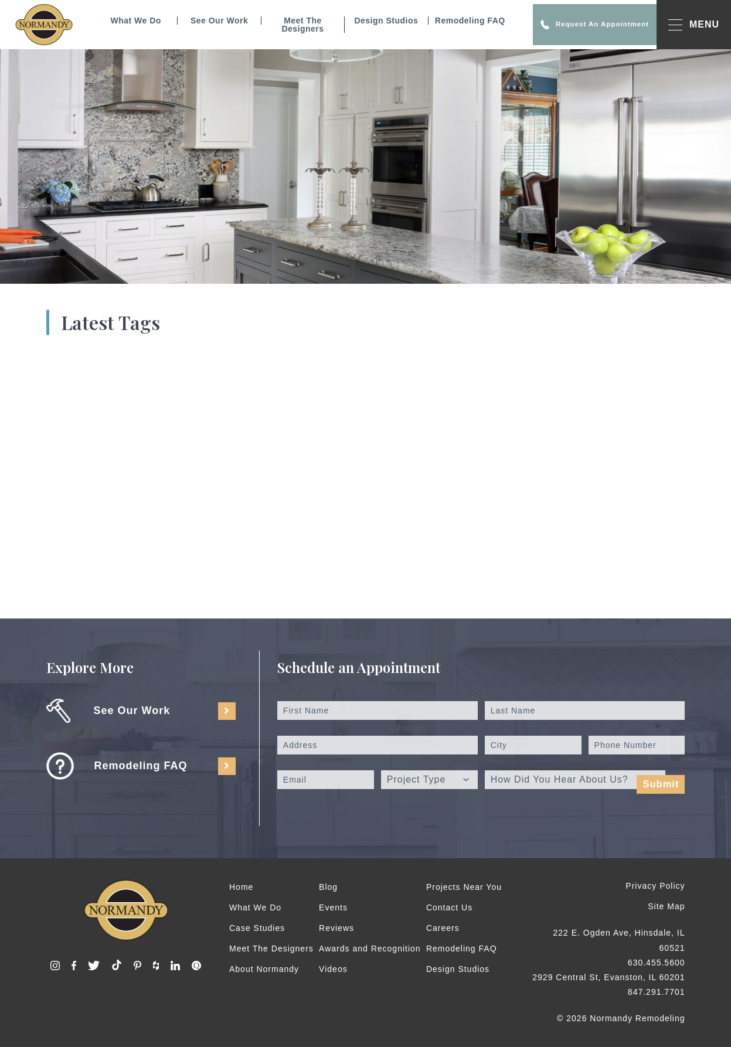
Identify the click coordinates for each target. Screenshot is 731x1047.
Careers (443, 928)
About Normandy (264, 969)
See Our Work (203, 20)
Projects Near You (464, 887)
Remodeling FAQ (454, 20)
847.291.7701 (656, 992)
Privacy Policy (655, 885)
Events (333, 907)
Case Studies (257, 928)
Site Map (666, 906)
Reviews (336, 928)
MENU (693, 24)
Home (241, 887)
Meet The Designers (286, 24)
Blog (328, 887)
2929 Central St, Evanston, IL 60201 (608, 977)
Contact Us (449, 907)
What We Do (119, 20)
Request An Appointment (578, 25)
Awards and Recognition (370, 948)
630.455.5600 (656, 962)
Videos (333, 969)
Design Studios (370, 20)
